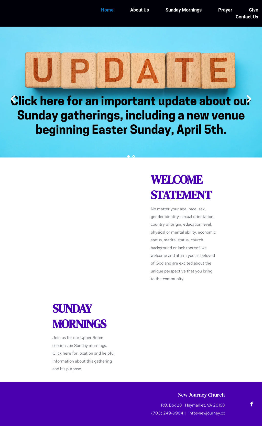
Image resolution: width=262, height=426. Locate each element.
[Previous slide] (13, 99)
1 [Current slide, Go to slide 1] (128, 156)
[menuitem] (107, 9)
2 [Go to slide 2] (133, 156)
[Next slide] (249, 99)
